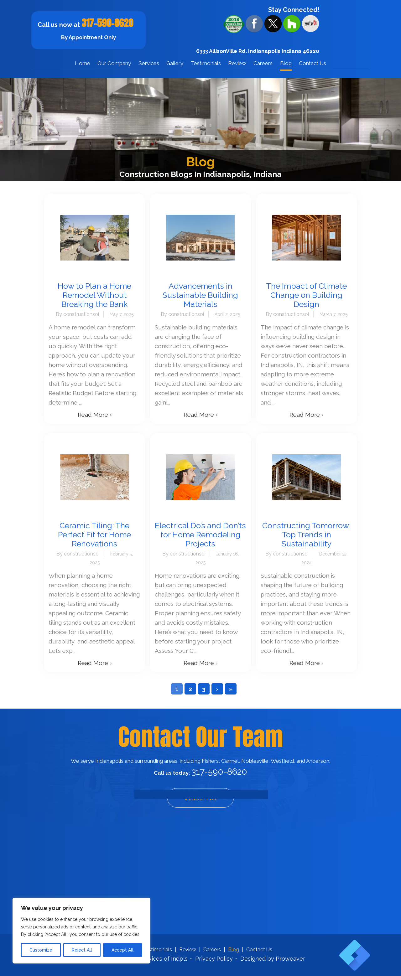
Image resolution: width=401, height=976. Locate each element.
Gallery (174, 63)
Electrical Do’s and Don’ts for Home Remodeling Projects (200, 534)
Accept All (122, 950)
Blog (286, 63)
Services (148, 63)
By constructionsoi (77, 314)
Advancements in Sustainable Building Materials (200, 295)
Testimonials (206, 63)
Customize (40, 950)
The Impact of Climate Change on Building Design (306, 295)
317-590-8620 (107, 23)
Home (82, 63)
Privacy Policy (214, 958)
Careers (263, 63)
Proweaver (290, 958)
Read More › (95, 414)
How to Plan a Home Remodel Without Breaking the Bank (94, 295)
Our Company (114, 63)
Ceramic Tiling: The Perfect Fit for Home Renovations (94, 534)
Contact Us (312, 63)
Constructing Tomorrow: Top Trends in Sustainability (306, 534)
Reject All (82, 950)
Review (237, 63)
